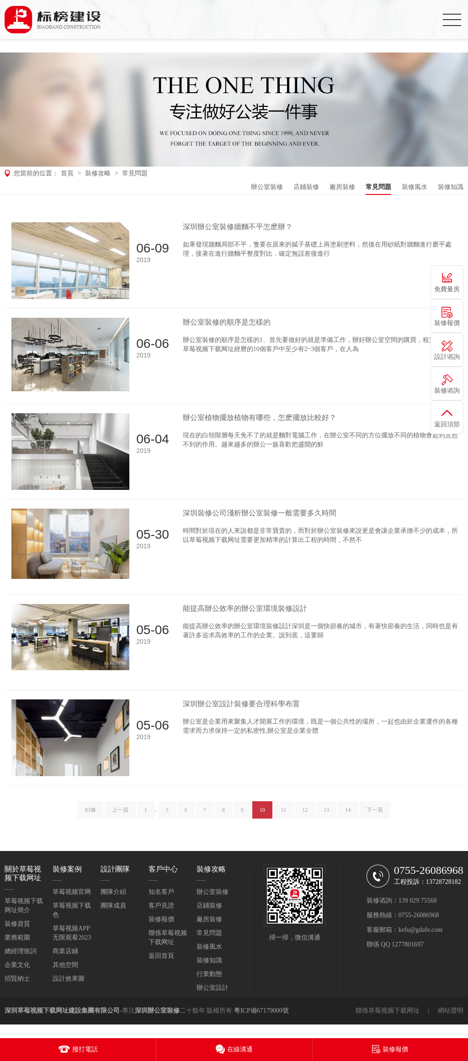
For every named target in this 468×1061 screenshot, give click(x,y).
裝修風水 (414, 187)
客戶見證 (161, 905)
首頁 (67, 173)
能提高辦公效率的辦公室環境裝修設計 (245, 608)
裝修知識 (450, 187)
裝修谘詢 (447, 390)
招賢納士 (17, 978)
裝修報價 (161, 919)
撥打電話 (85, 1049)
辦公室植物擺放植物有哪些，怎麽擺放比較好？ (259, 417)
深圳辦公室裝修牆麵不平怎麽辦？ (237, 227)
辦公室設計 (213, 987)
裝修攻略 (98, 173)
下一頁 (375, 814)
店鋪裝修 (306, 187)
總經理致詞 (21, 951)
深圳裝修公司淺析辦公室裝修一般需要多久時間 (259, 513)
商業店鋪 (65, 951)
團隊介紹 (113, 891)
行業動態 (209, 974)
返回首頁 (161, 955)
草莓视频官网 (72, 891)
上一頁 (120, 814)
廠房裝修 (342, 187)
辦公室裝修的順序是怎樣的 (227, 322)
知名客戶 (161, 891)
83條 (90, 814)
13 (326, 814)
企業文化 (17, 964)
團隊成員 (113, 905)
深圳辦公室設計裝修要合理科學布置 (241, 704)
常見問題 (135, 173)
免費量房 (447, 289)
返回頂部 (447, 424)
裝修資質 (17, 923)
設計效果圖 (69, 978)
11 (284, 814)
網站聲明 (450, 1010)
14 (348, 814)
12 (305, 814)
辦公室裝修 (267, 187)
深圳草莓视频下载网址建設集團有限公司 (62, 1010)
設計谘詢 (447, 356)
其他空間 (65, 964)
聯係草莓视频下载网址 (388, 1010)
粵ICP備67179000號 (261, 1010)
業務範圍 (17, 937)
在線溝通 (240, 1049)
